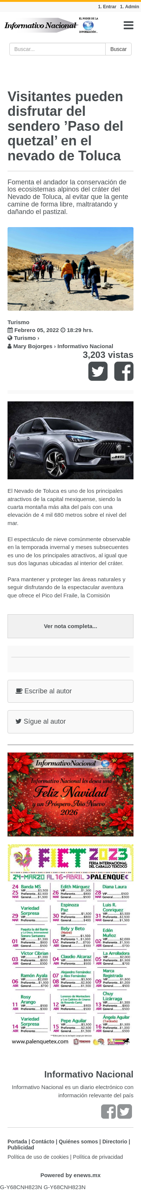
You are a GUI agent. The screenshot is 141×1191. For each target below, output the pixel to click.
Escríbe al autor (43, 691)
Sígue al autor (40, 721)
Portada (17, 1142)
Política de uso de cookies (38, 1157)
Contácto (43, 1142)
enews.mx (87, 1175)
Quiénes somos (78, 1142)
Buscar (118, 49)
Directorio (114, 1142)
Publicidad (21, 1148)
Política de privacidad (98, 1157)
